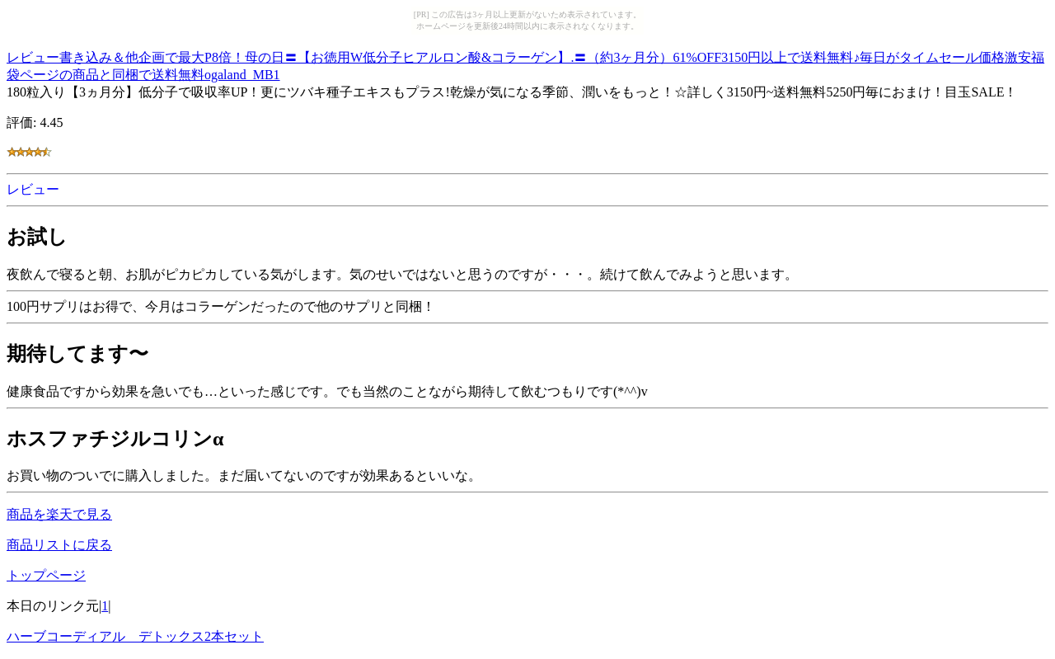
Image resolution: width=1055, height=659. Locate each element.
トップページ (46, 575)
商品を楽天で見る (59, 514)
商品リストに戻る (59, 545)
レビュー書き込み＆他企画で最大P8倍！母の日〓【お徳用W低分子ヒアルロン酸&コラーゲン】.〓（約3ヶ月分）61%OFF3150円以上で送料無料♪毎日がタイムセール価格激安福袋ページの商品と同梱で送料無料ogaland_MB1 (525, 63)
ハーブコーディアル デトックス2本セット (135, 636)
